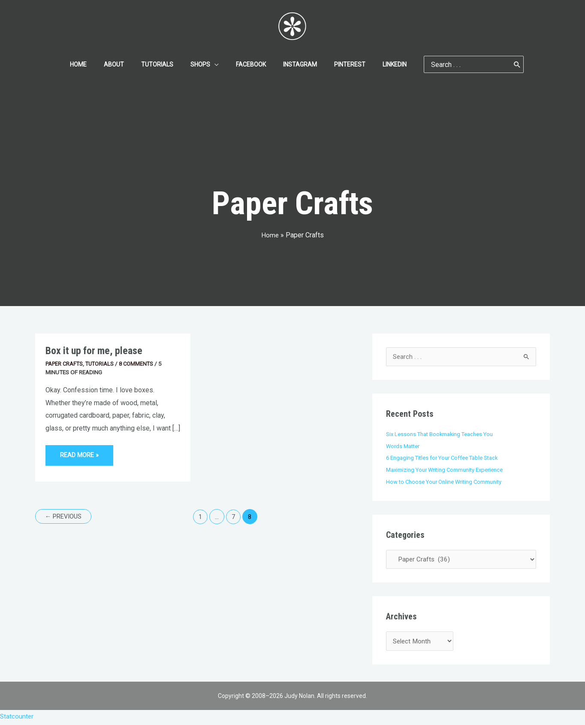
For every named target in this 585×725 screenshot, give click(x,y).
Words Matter (404, 446)
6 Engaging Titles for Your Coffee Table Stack (444, 458)
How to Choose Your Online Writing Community (446, 482)
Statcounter (17, 719)
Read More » (80, 452)
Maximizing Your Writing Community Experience (446, 470)
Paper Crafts (65, 363)
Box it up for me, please (96, 350)
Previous (64, 517)
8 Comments (141, 363)
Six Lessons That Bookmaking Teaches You (441, 434)
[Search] (497, 64)
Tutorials (103, 363)
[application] (217, 64)
